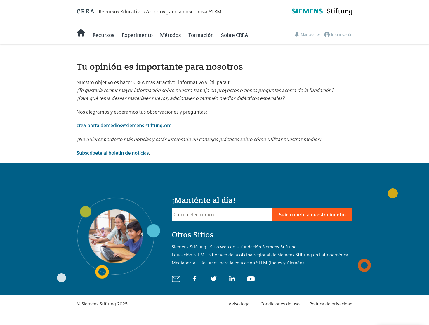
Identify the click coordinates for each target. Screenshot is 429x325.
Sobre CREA (234, 35)
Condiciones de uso (280, 304)
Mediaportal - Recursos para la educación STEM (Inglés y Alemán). (238, 262)
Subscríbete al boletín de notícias (113, 153)
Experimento (137, 35)
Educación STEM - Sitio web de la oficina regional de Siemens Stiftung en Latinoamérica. (261, 255)
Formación (201, 35)
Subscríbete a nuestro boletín (312, 215)
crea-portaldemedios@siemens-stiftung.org (124, 125)
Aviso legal (240, 304)
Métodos (170, 35)
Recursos (103, 35)
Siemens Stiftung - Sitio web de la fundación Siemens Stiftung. (235, 247)
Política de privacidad (331, 304)
